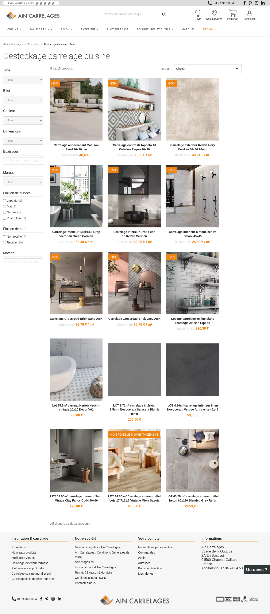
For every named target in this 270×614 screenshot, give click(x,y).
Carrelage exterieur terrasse (30, 563)
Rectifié (15, 242)
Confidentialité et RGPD (90, 577)
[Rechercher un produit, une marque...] (135, 14)
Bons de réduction (150, 568)
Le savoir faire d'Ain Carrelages (95, 567)
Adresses (144, 563)
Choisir (207, 68)
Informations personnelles (155, 547)
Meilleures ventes (23, 557)
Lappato (14, 200)
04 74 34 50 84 (224, 3)
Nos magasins (84, 562)
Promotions (19, 547)
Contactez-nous (85, 583)
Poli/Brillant (16, 218)
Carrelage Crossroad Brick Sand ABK (76, 318)
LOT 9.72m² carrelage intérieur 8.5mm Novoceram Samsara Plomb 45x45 (134, 410)
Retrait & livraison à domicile (93, 572)
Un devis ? (256, 569)
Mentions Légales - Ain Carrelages (97, 547)
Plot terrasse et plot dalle (28, 568)
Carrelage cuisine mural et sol (31, 573)
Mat (11, 206)
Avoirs (142, 557)
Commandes (146, 552)
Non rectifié (16, 236)
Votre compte (148, 538)
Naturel (14, 212)
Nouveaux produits (24, 552)
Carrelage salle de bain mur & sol (33, 579)
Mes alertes (145, 573)
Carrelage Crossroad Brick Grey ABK (134, 318)
